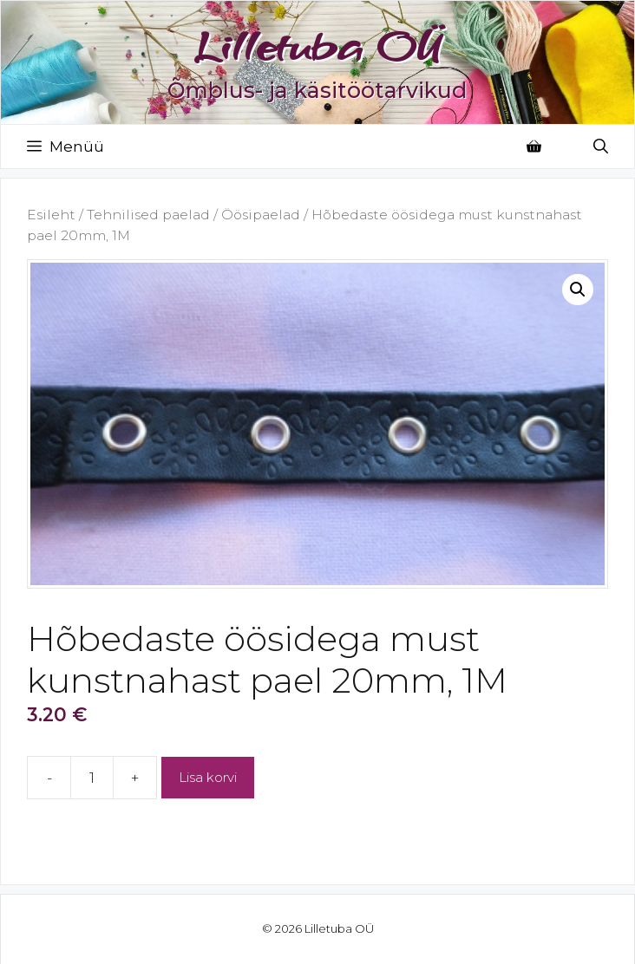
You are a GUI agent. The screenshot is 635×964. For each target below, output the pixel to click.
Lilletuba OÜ (317, 46)
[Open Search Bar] (600, 146)
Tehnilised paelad (148, 214)
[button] (577, 289)
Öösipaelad (260, 214)
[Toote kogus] (92, 777)
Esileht (51, 214)
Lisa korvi (208, 777)
